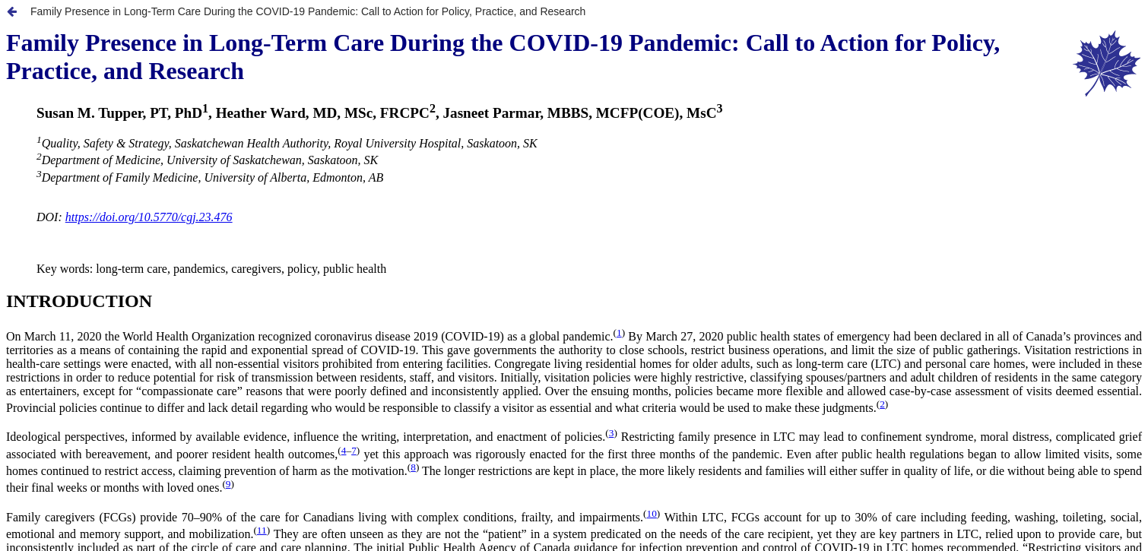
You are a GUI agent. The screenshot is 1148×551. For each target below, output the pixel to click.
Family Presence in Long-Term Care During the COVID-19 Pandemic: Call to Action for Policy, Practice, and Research (307, 11)
